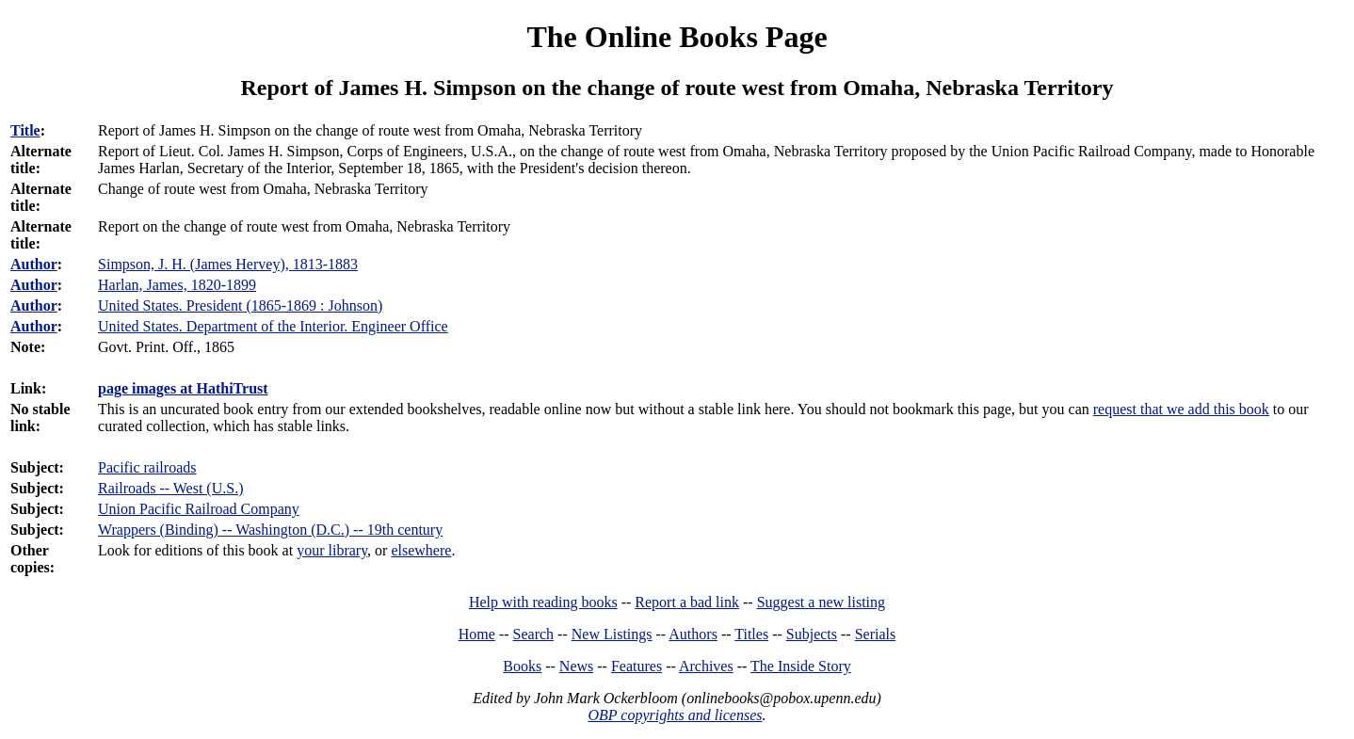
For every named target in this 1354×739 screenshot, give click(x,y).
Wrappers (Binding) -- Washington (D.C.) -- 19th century (270, 530)
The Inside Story (800, 666)
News (576, 666)
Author (33, 264)
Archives (706, 666)
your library (332, 550)
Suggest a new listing (821, 602)
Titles (751, 634)
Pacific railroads (147, 467)
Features (636, 666)
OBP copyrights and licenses (675, 715)
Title (25, 130)
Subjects (811, 634)
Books (522, 666)
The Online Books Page (676, 37)
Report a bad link (687, 602)
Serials (875, 634)
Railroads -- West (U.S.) (170, 488)
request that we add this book (1181, 409)
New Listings (612, 634)
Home (477, 634)
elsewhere (421, 550)
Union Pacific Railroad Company (198, 509)
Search (534, 634)
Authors (693, 634)
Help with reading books (543, 602)
